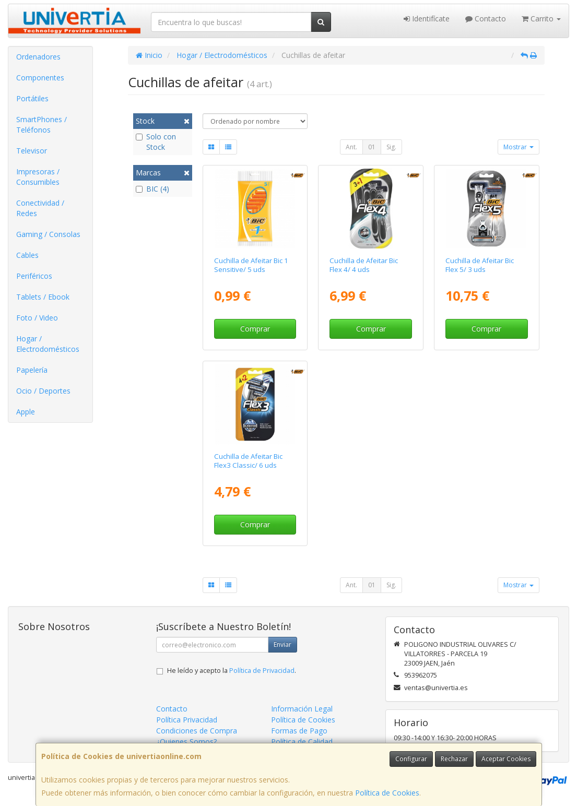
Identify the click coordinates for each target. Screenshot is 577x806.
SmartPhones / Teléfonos (41, 124)
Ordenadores (38, 57)
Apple (25, 412)
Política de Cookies (387, 793)
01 (371, 147)
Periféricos (34, 276)
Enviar (282, 644)
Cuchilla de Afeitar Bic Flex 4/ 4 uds (363, 265)
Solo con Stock (156, 142)
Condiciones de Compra (196, 731)
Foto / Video (37, 318)
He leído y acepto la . (231, 670)
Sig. (391, 147)
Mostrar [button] (518, 147)
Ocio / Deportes (43, 391)
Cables (27, 255)
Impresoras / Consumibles (38, 177)
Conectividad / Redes (40, 208)
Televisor (31, 151)
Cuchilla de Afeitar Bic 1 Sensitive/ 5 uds (251, 265)
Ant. (351, 147)
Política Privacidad (186, 720)
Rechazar (454, 758)
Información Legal (302, 709)
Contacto (485, 18)
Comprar (255, 329)
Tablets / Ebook (42, 297)
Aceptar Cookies (506, 758)
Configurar (411, 758)
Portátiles (32, 98)
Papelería (32, 370)
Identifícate (427, 18)
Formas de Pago (299, 731)
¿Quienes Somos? (186, 741)
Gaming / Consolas (48, 234)
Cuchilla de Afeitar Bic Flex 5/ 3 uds (479, 265)
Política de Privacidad (262, 670)
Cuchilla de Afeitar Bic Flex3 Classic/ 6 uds (248, 461)
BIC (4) (152, 189)
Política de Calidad (302, 741)
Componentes (40, 77)
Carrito (541, 18)
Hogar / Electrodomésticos (47, 344)
